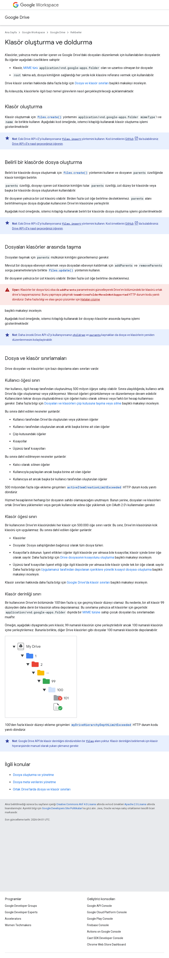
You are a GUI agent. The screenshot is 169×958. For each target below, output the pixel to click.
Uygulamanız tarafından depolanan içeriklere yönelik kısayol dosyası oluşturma (96, 569)
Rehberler (76, 32)
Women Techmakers (18, 925)
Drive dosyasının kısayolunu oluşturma (87, 557)
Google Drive (17, 17)
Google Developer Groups (21, 905)
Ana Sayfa (11, 32)
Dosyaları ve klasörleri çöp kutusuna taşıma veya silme (82, 403)
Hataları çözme (90, 299)
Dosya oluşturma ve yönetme (33, 775)
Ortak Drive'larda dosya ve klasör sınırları (41, 789)
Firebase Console (98, 925)
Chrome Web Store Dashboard (106, 944)
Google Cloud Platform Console (107, 912)
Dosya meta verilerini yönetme (34, 782)
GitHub (129, 139)
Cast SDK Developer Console (105, 938)
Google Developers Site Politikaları (62, 808)
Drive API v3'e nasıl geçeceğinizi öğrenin (37, 143)
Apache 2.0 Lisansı (135, 804)
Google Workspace (33, 32)
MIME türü (30, 68)
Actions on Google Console (104, 931)
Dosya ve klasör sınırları (92, 83)
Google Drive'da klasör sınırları (88, 582)
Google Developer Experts (21, 912)
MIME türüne (91, 612)
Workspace (39, 5)
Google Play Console (100, 918)
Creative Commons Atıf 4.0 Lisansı (76, 804)
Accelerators (13, 918)
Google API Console (99, 905)
